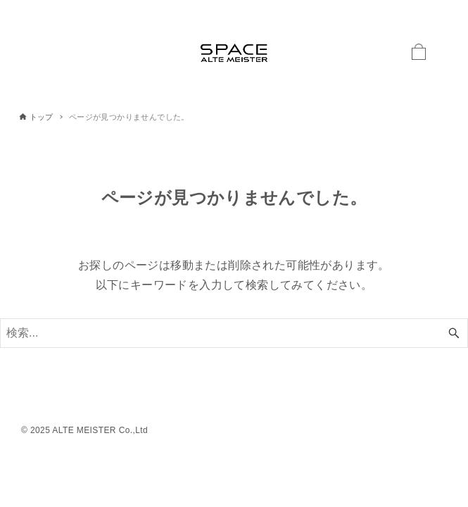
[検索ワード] (234, 333)
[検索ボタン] (454, 333)
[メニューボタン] (59, 53)
